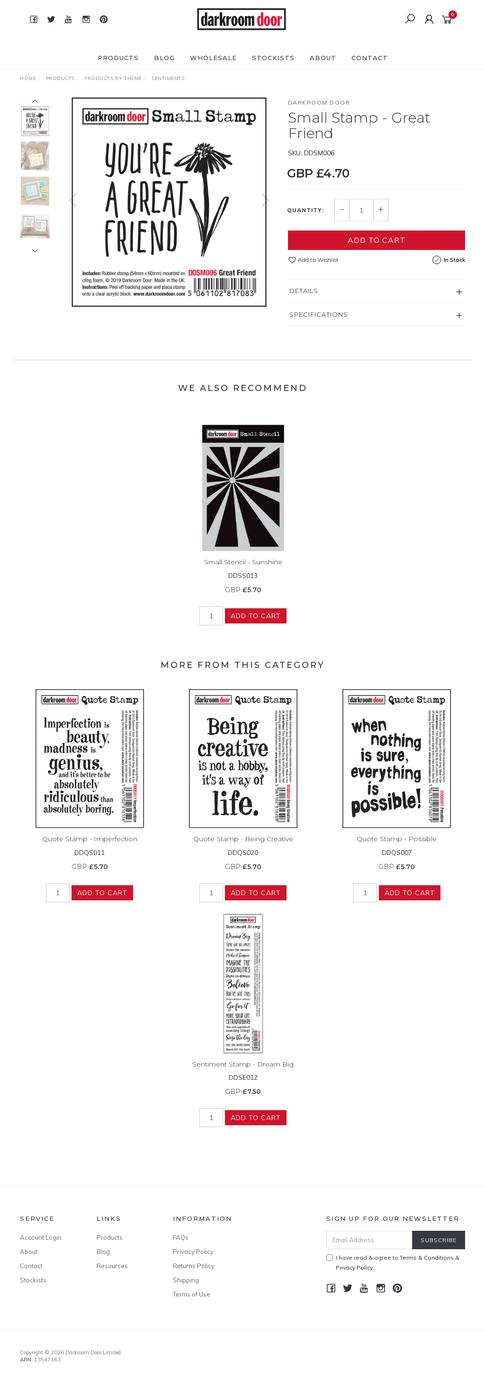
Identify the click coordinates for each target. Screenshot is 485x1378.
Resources (112, 1266)
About (323, 58)
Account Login (41, 1237)
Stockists (273, 58)
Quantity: (305, 210)
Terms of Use (191, 1294)
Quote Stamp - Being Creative (243, 848)
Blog (164, 58)
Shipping (186, 1280)
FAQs (181, 1237)
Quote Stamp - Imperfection (89, 848)
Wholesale (213, 58)
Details (303, 290)
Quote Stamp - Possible (397, 848)
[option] (169, 202)
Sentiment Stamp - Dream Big (243, 1072)
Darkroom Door (319, 102)
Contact (369, 58)
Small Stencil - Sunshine (243, 571)
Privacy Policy (193, 1251)
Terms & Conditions (427, 1257)
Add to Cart (376, 240)
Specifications (318, 314)
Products (118, 58)
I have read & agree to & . (392, 1262)
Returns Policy (194, 1266)
